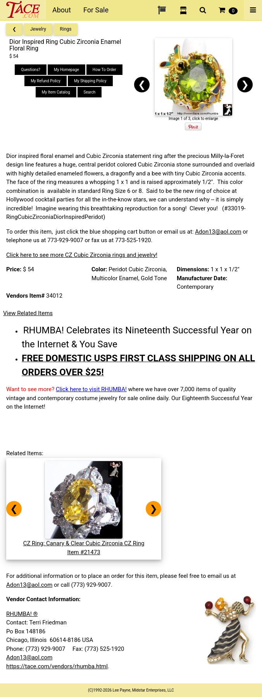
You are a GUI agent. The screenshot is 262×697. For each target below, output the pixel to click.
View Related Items (28, 313)
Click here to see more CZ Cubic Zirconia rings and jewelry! (81, 254)
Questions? (30, 70)
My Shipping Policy (90, 81)
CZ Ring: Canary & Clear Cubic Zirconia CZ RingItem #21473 (84, 543)
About (61, 10)
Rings (66, 29)
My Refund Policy (45, 81)
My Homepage (66, 70)
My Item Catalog (56, 92)
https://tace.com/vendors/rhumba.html (57, 666)
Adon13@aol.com (218, 231)
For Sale (96, 10)
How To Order (104, 70)
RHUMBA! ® (22, 613)
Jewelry (38, 29)
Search (90, 92)
